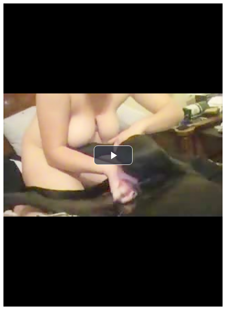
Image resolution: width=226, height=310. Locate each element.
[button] (113, 155)
